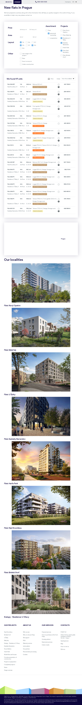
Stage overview (8, 670)
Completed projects (9, 664)
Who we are (26, 632)
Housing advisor (46, 639)
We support (26, 637)
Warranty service (27, 643)
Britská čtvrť (7, 635)
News (5, 667)
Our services (47, 625)
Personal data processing (30, 651)
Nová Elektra (7, 649)
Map (62, 643)
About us (27, 625)
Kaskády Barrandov (9, 646)
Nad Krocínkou (8, 632)
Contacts (68, 2)
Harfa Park (7, 651)
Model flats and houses (10, 654)
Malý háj (6, 640)
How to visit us (65, 646)
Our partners (26, 649)
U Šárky (6, 637)
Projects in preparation (10, 661)
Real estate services (47, 642)
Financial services (46, 632)
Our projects (10, 625)
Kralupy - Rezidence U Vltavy (12, 643)
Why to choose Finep (29, 635)
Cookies (25, 654)
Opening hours (64, 641)
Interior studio (45, 645)
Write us (63, 649)
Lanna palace (26, 646)
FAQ (24, 640)
